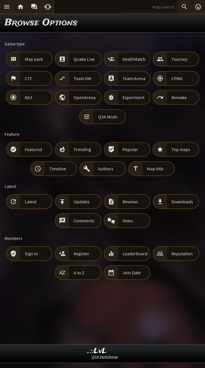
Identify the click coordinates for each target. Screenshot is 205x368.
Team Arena (134, 78)
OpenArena (85, 97)
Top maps (180, 149)
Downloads (182, 201)
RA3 (28, 97)
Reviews (130, 201)
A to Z (79, 272)
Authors (105, 169)
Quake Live (84, 59)
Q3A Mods (107, 117)
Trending (82, 149)
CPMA (177, 78)
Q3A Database (105, 357)
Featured (33, 149)
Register (81, 253)
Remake (179, 97)
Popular (130, 149)
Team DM (82, 78)
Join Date (132, 272)
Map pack (34, 59)
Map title (155, 169)
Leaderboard (135, 253)
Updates (82, 201)
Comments (84, 220)
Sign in (31, 253)
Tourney (179, 59)
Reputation (182, 253)
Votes (128, 220)
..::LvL (97, 351)
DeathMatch (134, 59)
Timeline (57, 169)
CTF (28, 78)
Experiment (133, 97)
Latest (30, 201)
